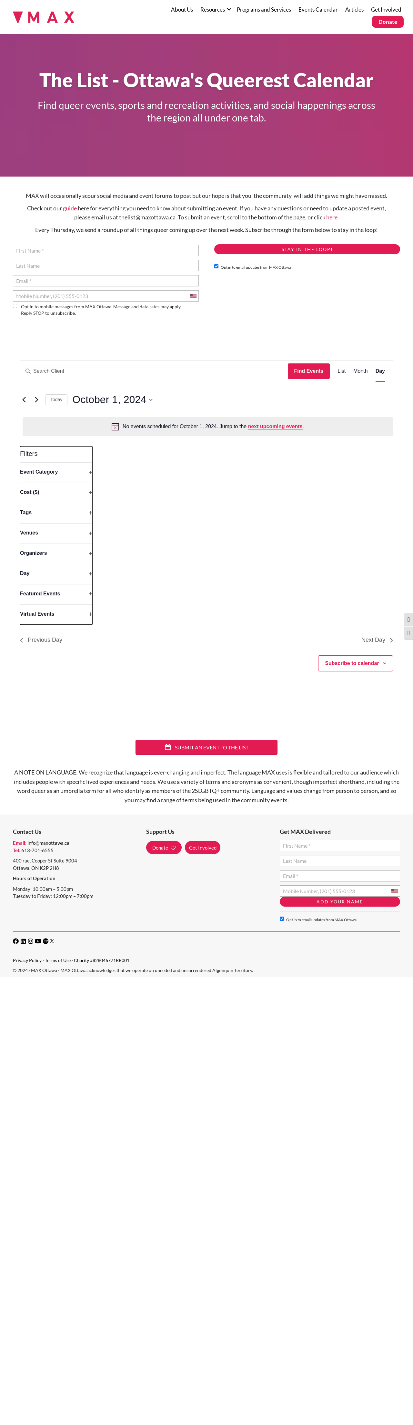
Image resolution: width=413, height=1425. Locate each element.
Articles (354, 9)
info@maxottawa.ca (48, 843)
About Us (182, 9)
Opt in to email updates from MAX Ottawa (252, 267)
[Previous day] (24, 400)
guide (70, 208)
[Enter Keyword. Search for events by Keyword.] (154, 371)
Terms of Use (58, 960)
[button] (229, 9)
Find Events (309, 371)
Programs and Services (264, 9)
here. (332, 217)
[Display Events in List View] (341, 371)
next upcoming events (275, 426)
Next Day (377, 640)
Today (56, 399)
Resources (212, 9)
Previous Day (41, 640)
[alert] (208, 426)
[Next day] (36, 400)
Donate (387, 21)
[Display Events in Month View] (360, 371)
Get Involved (386, 9)
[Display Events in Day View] (380, 371)
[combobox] (192, 296)
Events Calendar (318, 9)
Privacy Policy (27, 960)
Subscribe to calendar (352, 663)
